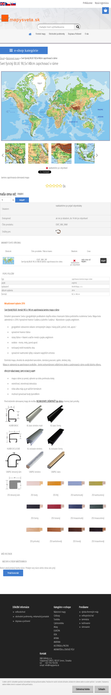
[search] (77, 27)
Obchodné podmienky (57, 33)
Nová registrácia (102, 3)
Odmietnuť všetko (83, 689)
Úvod (2, 58)
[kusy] (5, 199)
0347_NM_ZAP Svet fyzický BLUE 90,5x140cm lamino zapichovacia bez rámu (41, 260)
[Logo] (20, 18)
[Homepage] (30, 33)
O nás (87, 33)
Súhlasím (101, 689)
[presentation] (97, 155)
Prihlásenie (87, 3)
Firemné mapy (40, 33)
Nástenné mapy (12, 58)
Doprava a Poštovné (74, 33)
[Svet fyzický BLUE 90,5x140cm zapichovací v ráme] (55, 71)
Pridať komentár (13, 572)
